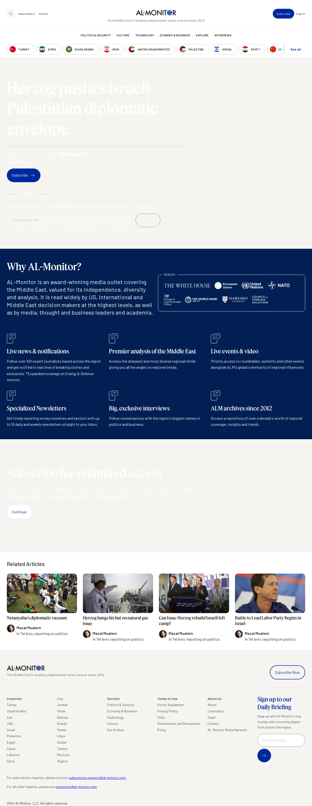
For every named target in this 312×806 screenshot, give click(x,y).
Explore (202, 35)
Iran (9, 717)
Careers (213, 723)
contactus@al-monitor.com (76, 787)
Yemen (61, 730)
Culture (123, 35)
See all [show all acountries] (295, 49)
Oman (61, 711)
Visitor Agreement (170, 705)
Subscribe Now (287, 672)
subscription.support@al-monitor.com (97, 778)
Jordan (62, 705)
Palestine (14, 736)
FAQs (161, 717)
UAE (10, 723)
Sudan (62, 742)
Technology (144, 35)
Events (43, 13)
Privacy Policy (167, 711)
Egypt (11, 742)
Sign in (300, 13)
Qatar (11, 748)
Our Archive (115, 730)
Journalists (215, 711)
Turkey (11, 705)
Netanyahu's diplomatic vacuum (37, 617)
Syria (10, 761)
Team (211, 717)
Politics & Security (96, 35)
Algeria (62, 761)
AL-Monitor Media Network (227, 730)
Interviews (223, 35)
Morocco (63, 755)
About (212, 705)
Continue (19, 511)
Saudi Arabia (16, 711)
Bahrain (62, 717)
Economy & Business (175, 35)
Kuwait (62, 723)
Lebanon (13, 755)
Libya (61, 736)
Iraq (60, 699)
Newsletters (27, 13)
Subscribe (283, 13)
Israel (11, 730)
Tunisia (62, 748)
